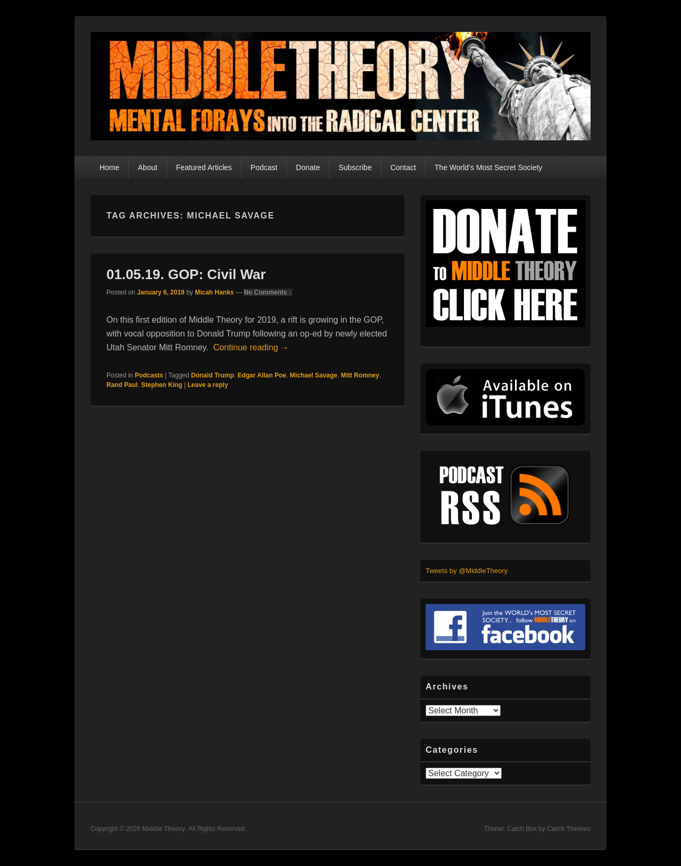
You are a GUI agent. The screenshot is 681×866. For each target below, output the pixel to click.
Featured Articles (204, 167)
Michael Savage (313, 375)
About (147, 167)
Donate (308, 167)
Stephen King (161, 385)
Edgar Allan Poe (261, 375)
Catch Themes (569, 829)
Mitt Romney (360, 375)
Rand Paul (122, 385)
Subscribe (354, 167)
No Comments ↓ (268, 292)
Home (109, 167)
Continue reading (251, 347)
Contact (403, 167)
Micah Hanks (214, 292)
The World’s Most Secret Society (489, 167)
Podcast (264, 167)
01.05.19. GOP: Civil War (186, 274)
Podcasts (149, 375)
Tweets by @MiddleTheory (467, 571)
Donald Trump (212, 375)
